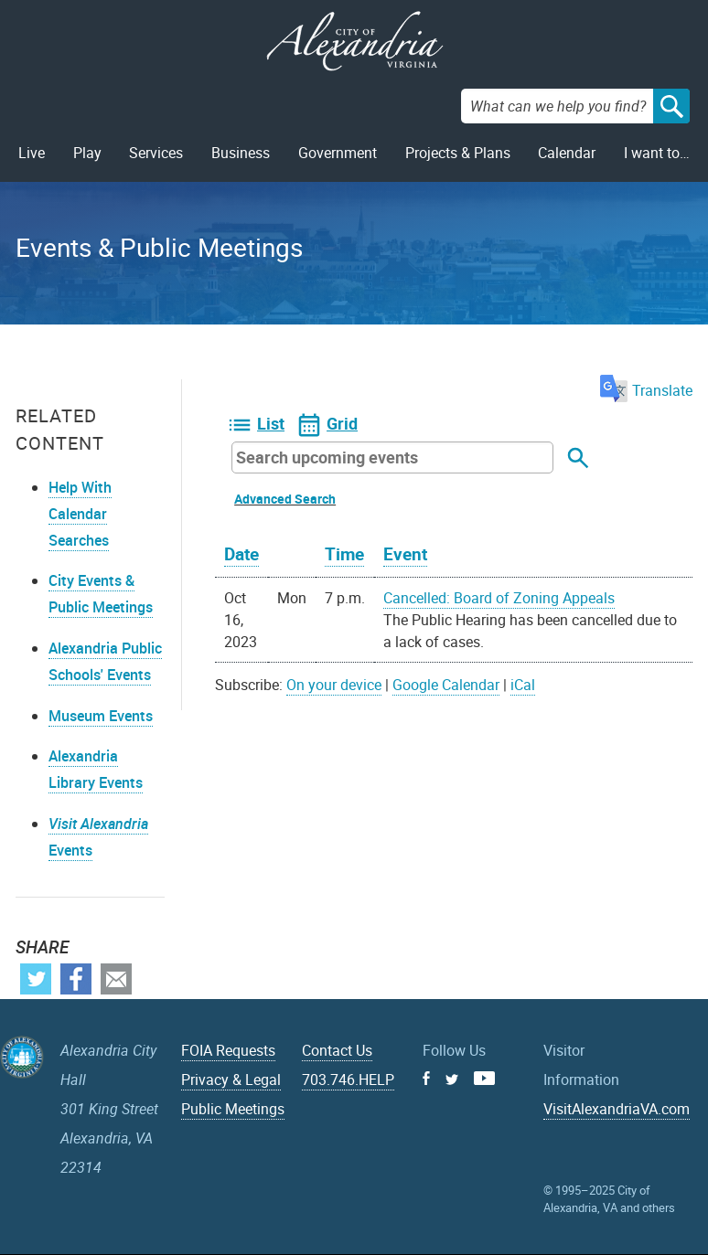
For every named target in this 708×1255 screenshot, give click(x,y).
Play (87, 153)
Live (31, 153)
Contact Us (337, 1050)
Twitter (35, 978)
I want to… (657, 153)
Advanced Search (285, 498)
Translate (646, 390)
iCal (522, 685)
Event (405, 554)
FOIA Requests (228, 1050)
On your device (333, 685)
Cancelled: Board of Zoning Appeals (499, 598)
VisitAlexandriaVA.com (616, 1109)
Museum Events (100, 716)
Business (240, 153)
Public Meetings (232, 1109)
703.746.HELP (348, 1079)
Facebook (75, 978)
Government (337, 153)
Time (344, 554)
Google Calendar (445, 685)
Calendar (566, 153)
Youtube (484, 1078)
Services (156, 153)
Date (241, 554)
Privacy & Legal (231, 1079)
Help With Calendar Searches (80, 513)
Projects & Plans (457, 153)
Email (116, 978)
